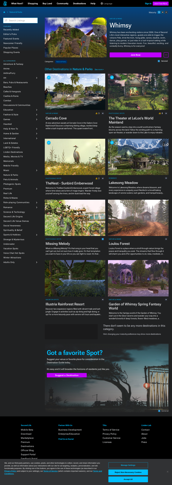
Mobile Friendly (11, 165)
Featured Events (11, 38)
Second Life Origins (13, 216)
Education (8, 110)
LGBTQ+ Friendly (11, 147)
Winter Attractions (12, 257)
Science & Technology (14, 212)
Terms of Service (111, 429)
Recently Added (11, 29)
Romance (8, 207)
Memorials (8, 161)
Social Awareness (11, 225)
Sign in (148, 3)
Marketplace (27, 438)
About (144, 434)
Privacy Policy (109, 434)
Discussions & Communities (16, 105)
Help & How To (10, 128)
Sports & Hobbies (11, 234)
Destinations (27, 446)
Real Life (7, 193)
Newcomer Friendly (12, 43)
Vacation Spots (10, 248)
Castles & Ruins (11, 96)
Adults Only (9, 262)
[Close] (168, 472)
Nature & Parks (15, 12)
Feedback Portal (29, 458)
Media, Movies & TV (13, 156)
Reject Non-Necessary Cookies (128, 472)
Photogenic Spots (12, 184)
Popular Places (10, 48)
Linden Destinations (13, 152)
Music (6, 170)
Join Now (135, 55)
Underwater (9, 244)
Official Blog (27, 450)
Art (4, 78)
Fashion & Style (10, 114)
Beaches (7, 87)
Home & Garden (11, 133)
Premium (7, 188)
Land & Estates (10, 143)
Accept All (128, 479)
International (9, 138)
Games (6, 119)
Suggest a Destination (67, 375)
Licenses (107, 442)
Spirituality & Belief (12, 230)
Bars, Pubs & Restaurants (15, 82)
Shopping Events (11, 52)
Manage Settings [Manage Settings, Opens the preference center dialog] (128, 465)
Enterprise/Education (69, 434)
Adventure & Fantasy (13, 64)
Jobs (143, 438)
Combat (7, 100)
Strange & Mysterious (13, 239)
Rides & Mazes (10, 198)
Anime (6, 68)
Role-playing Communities (16, 202)
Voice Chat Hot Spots (13, 253)
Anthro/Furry (9, 73)
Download (26, 434)
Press (144, 442)
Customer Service (111, 438)
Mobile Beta (27, 429)
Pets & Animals (10, 179)
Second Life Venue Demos (16, 221)
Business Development (70, 429)
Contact (145, 429)
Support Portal (28, 454)
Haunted (7, 124)
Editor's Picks (10, 34)
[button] (17, 4)
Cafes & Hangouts (12, 91)
